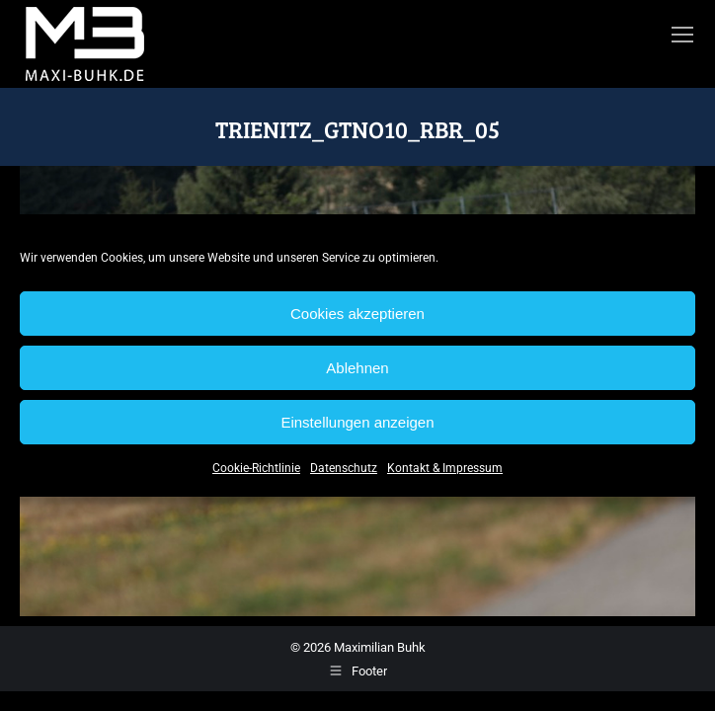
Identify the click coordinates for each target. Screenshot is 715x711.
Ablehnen (357, 367)
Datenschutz (343, 468)
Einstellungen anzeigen (357, 422)
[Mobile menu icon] (682, 34)
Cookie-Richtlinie (256, 468)
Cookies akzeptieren (357, 313)
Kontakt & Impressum (445, 468)
